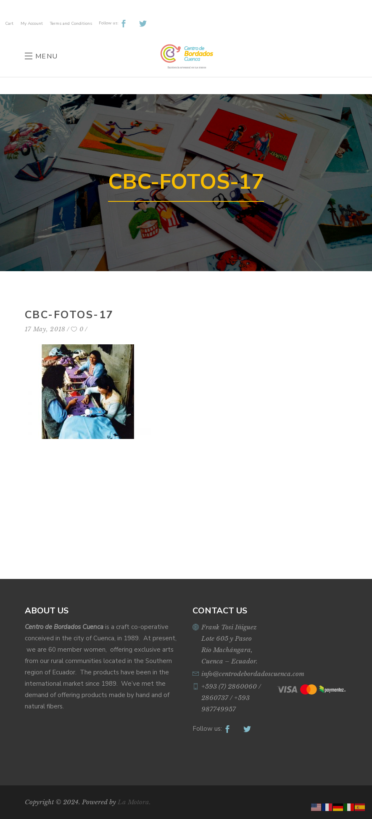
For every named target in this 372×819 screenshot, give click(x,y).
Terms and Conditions (71, 23)
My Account (32, 23)
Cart (9, 23)
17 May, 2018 (45, 329)
